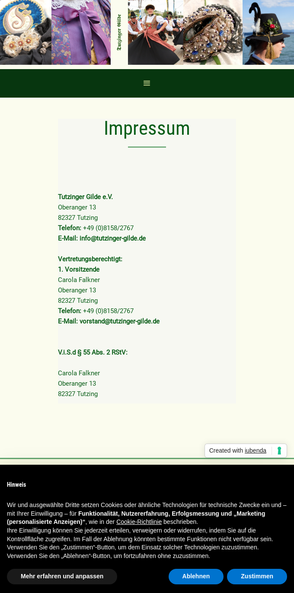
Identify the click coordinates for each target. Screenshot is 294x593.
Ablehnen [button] (196, 576)
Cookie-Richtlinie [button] (139, 521)
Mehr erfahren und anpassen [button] (62, 576)
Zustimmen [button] (257, 576)
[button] (147, 83)
